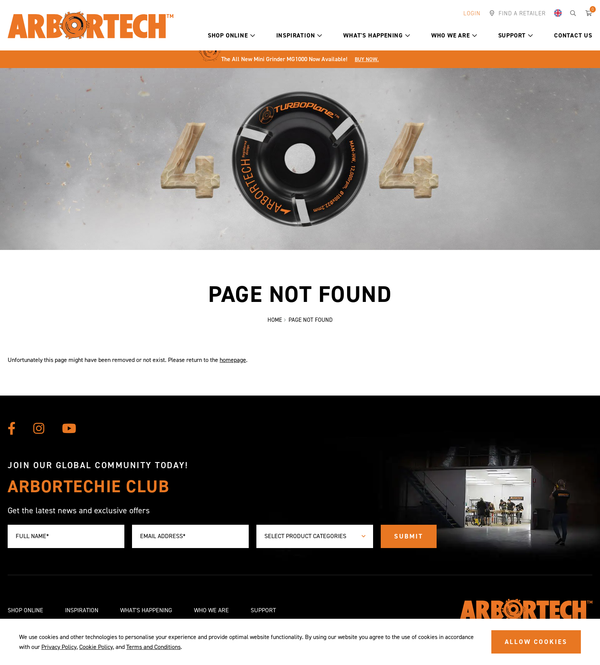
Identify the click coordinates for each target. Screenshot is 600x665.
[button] (252, 35)
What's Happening (376, 35)
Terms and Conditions (153, 647)
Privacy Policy (59, 647)
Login (472, 13)
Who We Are (454, 35)
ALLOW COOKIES (536, 641)
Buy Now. (367, 59)
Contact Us (573, 35)
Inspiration (299, 35)
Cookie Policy (96, 647)
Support (515, 35)
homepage (233, 360)
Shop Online (231, 35)
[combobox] (314, 536)
